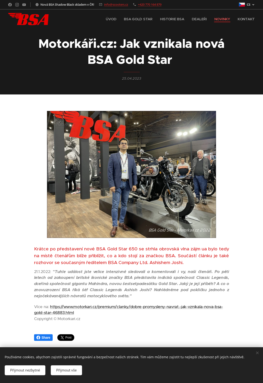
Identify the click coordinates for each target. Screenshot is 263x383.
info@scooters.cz (116, 4)
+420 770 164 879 (149, 4)
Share (43, 337)
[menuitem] (109, 19)
